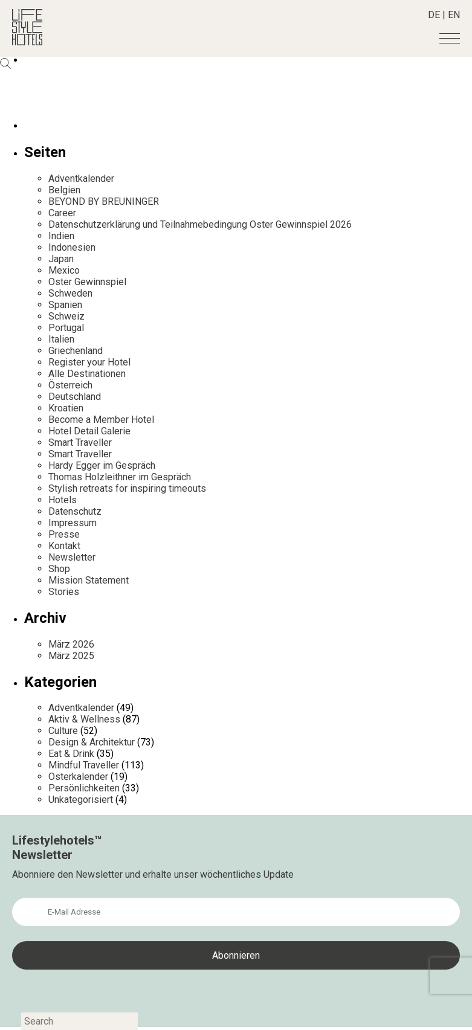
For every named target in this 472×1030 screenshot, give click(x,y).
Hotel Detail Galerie (89, 431)
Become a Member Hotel (101, 419)
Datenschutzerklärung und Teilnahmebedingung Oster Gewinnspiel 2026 (200, 224)
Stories (63, 591)
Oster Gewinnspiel (87, 282)
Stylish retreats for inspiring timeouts (127, 488)
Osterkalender (78, 776)
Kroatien (65, 408)
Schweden (70, 293)
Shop (59, 569)
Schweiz (66, 316)
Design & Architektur (91, 742)
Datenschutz (75, 511)
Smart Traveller (80, 442)
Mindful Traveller (83, 765)
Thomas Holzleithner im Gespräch (119, 477)
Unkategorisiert (80, 799)
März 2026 (71, 644)
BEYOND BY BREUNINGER (103, 201)
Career (62, 213)
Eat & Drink (71, 753)
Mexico (64, 270)
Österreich (70, 385)
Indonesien (71, 247)
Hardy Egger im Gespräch (101, 465)
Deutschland (74, 396)
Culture (63, 730)
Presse (64, 534)
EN (454, 15)
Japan (61, 259)
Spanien (65, 305)
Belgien (64, 190)
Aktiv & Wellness (84, 719)
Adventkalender (81, 178)
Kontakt (64, 546)
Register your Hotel (89, 362)
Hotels (62, 500)
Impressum (72, 523)
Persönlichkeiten (84, 788)
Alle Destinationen (87, 373)
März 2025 (71, 655)
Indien (61, 236)
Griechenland (75, 350)
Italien (61, 339)
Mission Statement (88, 580)
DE (434, 15)
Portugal (66, 327)
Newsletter (71, 557)
